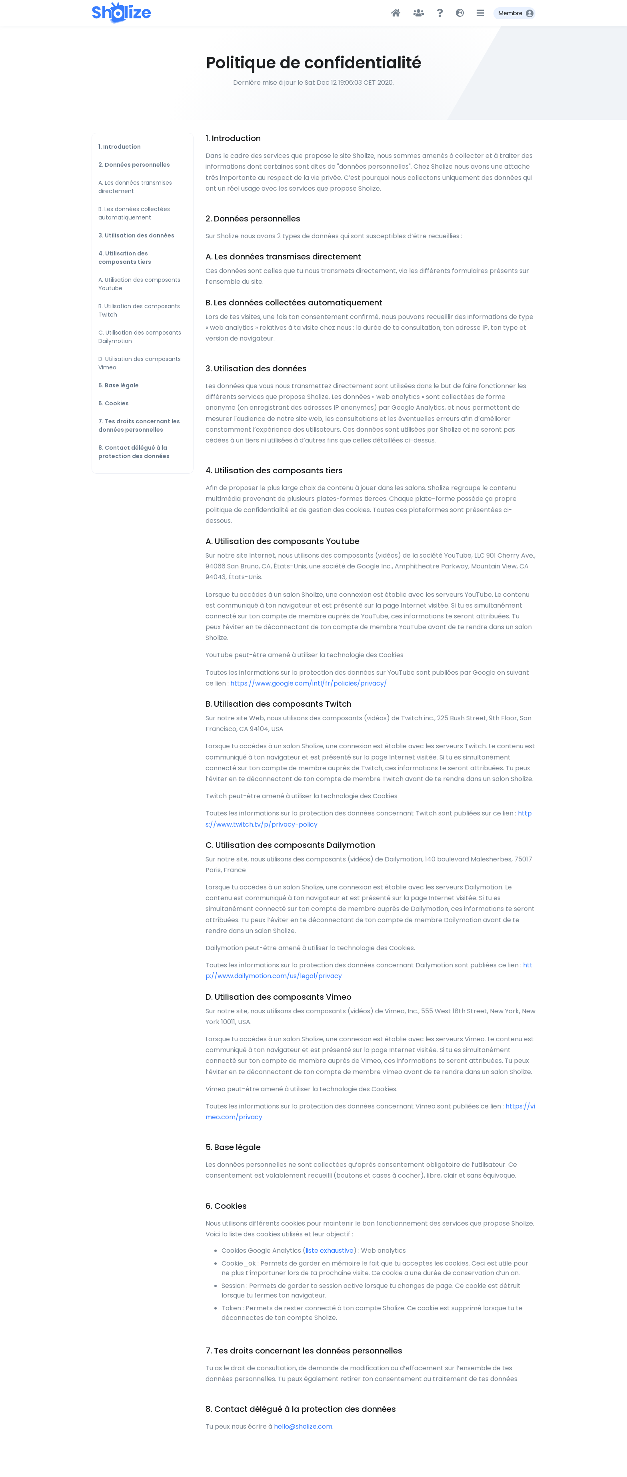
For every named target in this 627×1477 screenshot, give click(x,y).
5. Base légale (118, 385)
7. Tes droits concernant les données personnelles (139, 425)
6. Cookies (113, 403)
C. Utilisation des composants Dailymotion (139, 337)
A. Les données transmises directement (135, 187)
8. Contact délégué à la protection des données (134, 452)
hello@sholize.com (303, 1426)
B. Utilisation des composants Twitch (139, 310)
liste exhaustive (329, 1250)
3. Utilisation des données (136, 235)
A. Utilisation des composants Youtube (139, 284)
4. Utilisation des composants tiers (124, 257)
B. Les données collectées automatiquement (134, 213)
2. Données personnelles (134, 165)
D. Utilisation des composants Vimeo (139, 363)
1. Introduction (119, 147)
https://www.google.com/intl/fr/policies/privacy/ (308, 683)
